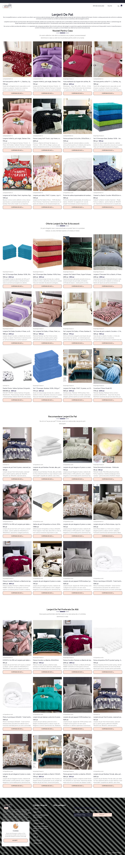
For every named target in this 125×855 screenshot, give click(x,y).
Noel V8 (35, 837)
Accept (15, 840)
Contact (5, 853)
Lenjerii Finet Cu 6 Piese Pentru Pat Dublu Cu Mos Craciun (40, 828)
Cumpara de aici (17, 93)
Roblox (35, 834)
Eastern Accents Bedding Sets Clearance (40, 816)
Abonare (102, 814)
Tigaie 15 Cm (37, 812)
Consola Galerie (38, 840)
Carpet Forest (37, 843)
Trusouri (35, 820)
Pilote (110, 6)
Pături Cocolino (98, 6)
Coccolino (36, 809)
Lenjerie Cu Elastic (38, 823)
